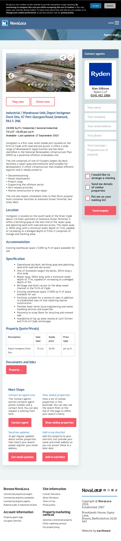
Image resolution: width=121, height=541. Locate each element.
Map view (18, 102)
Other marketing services (54, 523)
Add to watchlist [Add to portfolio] (55, 457)
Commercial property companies (19, 497)
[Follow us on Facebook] (105, 490)
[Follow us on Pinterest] (112, 490)
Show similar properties (59, 422)
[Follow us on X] (101, 490)
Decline (110, 6)
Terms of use (49, 501)
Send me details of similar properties (102, 187)
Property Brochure (18, 370)
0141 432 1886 (100, 95)
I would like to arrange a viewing (103, 176)
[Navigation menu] (117, 23)
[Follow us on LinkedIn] (97, 490)
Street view (43, 102)
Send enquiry (100, 211)
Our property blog (51, 527)
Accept (96, 6)
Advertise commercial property (57, 519)
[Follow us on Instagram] (108, 490)
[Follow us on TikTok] (116, 490)
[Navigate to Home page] (14, 23)
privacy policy (67, 12)
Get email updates (22, 457)
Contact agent (20, 422)
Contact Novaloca (51, 493)
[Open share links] (63, 57)
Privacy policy (49, 504)
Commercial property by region (18, 493)
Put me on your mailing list (101, 198)
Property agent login (13, 517)
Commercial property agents (17, 501)
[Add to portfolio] (70, 57)
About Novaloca (50, 497)
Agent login (111, 35)
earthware (104, 531)
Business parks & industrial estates (20, 504)
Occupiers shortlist (12, 520)
